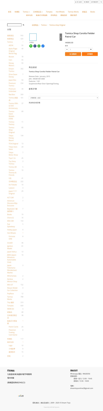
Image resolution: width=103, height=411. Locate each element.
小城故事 (12, 349)
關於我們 (73, 15)
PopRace (10, 293)
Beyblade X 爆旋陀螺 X (12, 210)
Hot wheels (60, 12)
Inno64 (9, 243)
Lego (10, 345)
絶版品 (84, 12)
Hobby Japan (12, 230)
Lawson (11, 188)
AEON (11, 45)
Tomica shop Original (12, 129)
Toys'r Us (12, 158)
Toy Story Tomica (12, 162)
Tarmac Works (73, 12)
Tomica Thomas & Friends (12, 172)
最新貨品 (10, 35)
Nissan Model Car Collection (12, 289)
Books (92, 12)
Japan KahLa (11, 252)
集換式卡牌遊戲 (41, 15)
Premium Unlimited (12, 90)
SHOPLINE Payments (54, 407)
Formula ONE (12, 237)
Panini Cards (13, 327)
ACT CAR (10, 197)
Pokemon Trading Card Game (13, 332)
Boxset (11, 57)
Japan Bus (12, 80)
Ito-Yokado (13, 185)
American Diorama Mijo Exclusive (12, 203)
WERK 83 (10, 309)
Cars (10, 60)
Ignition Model (10, 247)
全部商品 (35, 25)
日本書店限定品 (12, 316)
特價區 (17, 12)
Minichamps (11, 276)
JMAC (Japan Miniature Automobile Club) (11, 258)
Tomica (26, 12)
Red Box (12, 94)
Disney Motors (11, 64)
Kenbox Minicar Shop (12, 280)
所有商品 (54, 15)
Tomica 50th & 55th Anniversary (13, 105)
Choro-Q (10, 218)
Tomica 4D (13, 167)
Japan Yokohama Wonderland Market (11, 269)
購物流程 (64, 15)
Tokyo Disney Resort (11, 137)
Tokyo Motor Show (13, 153)
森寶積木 (12, 352)
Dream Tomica (11, 70)
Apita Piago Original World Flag (13, 51)
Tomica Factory (11, 123)
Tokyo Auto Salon (13, 148)
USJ (10, 178)
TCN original (13, 144)
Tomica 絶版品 (13, 99)
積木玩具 (29, 15)
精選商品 (10, 39)
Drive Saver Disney (13, 75)
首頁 (9, 12)
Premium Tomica (12, 84)
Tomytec (49, 12)
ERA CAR (10, 221)
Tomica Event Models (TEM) (11, 115)
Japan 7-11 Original (13, 192)
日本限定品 (38, 12)
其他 (8, 356)
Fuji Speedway (11, 225)
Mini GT (10, 285)
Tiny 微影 (10, 302)
